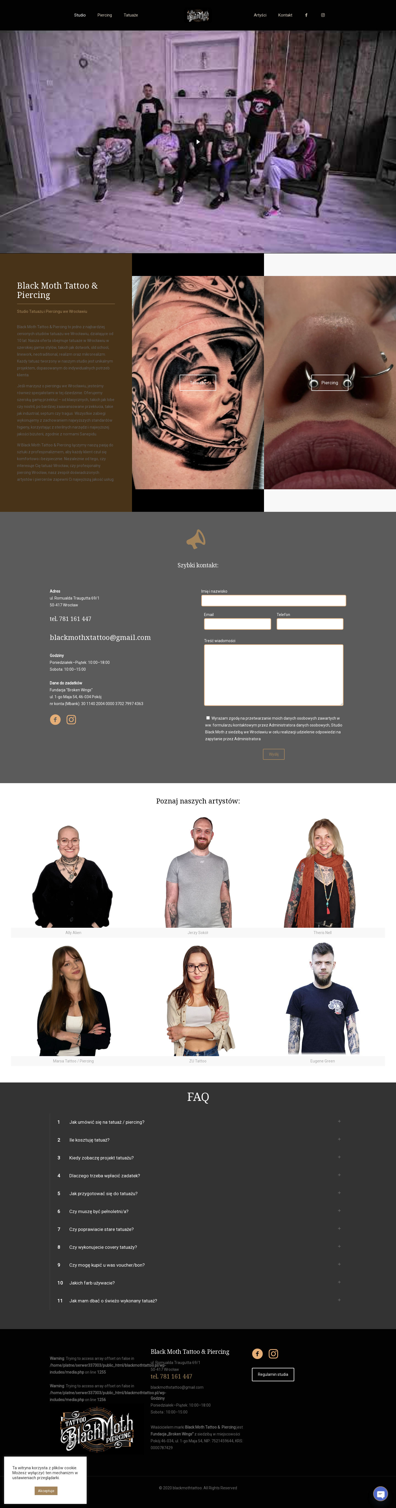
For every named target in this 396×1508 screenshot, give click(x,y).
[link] (73, 873)
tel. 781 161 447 (172, 1376)
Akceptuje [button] (46, 1491)
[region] (198, 142)
